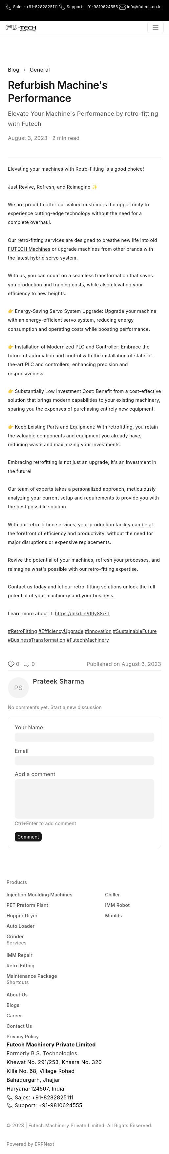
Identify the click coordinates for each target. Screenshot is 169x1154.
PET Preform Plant (27, 905)
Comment (28, 837)
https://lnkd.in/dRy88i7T (82, 613)
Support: (89, 6)
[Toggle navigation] (155, 27)
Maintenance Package (32, 976)
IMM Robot (117, 905)
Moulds (113, 915)
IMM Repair (19, 955)
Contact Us (19, 1026)
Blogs (13, 1005)
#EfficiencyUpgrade (60, 631)
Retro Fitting (20, 965)
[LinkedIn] (160, 13)
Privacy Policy (23, 1036)
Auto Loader (20, 926)
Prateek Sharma (58, 681)
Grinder (15, 936)
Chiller (112, 894)
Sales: (32, 6)
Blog (13, 69)
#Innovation (98, 631)
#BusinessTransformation (36, 640)
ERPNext (44, 1144)
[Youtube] (151, 13)
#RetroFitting (22, 631)
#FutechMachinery (88, 640)
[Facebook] (142, 13)
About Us (17, 994)
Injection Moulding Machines (40, 894)
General (40, 69)
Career (14, 1015)
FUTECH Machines (29, 249)
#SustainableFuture (135, 631)
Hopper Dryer (22, 915)
